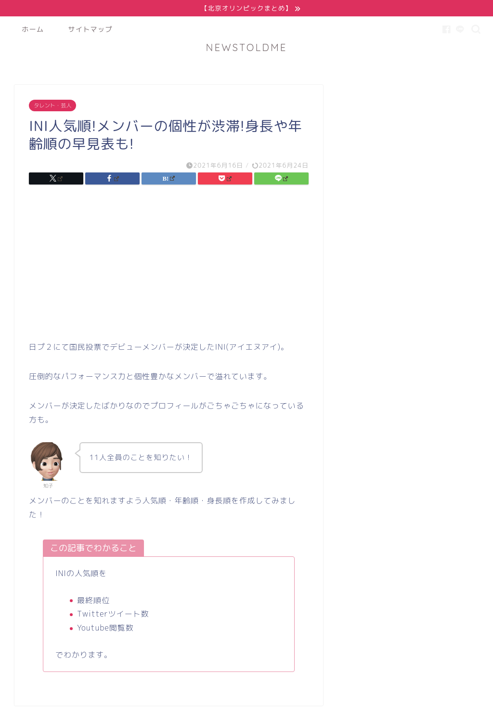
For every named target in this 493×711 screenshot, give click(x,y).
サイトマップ (90, 30)
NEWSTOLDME (246, 48)
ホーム (33, 30)
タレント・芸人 (52, 106)
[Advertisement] (168, 266)
